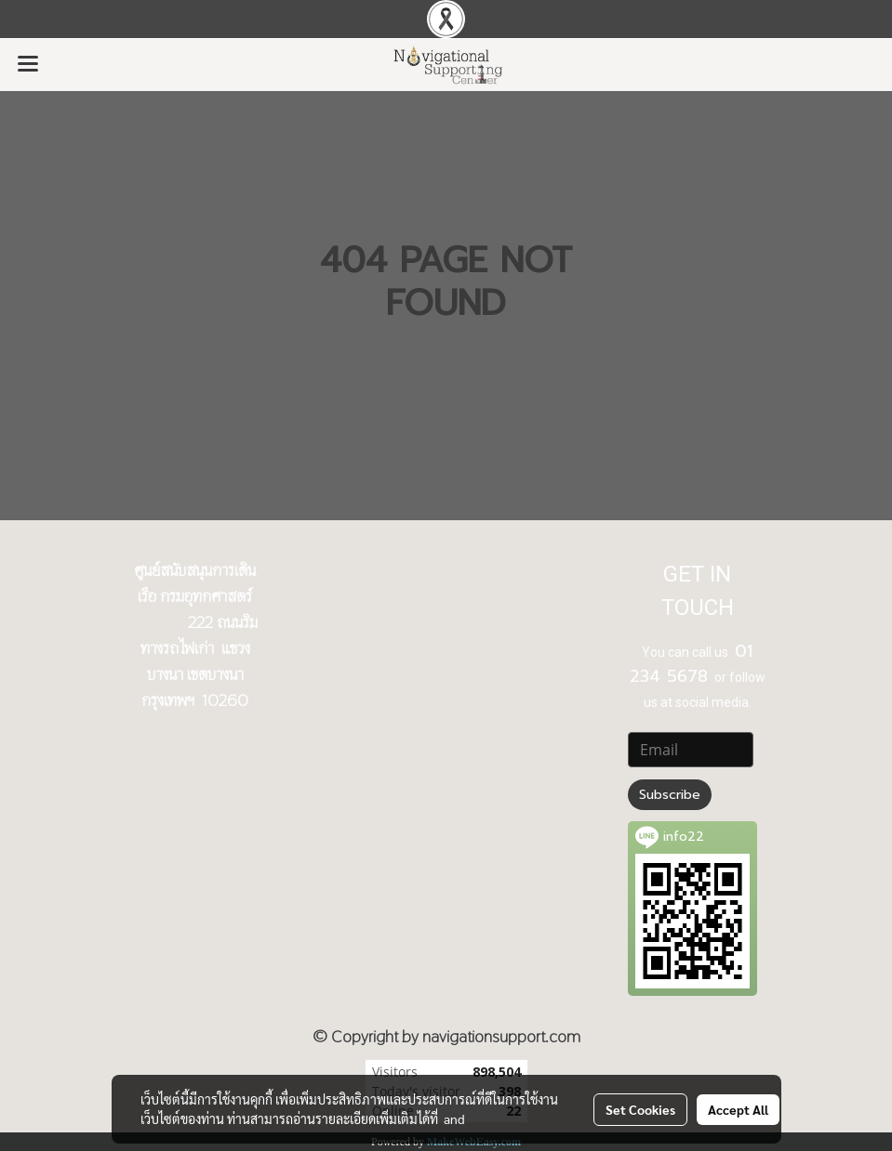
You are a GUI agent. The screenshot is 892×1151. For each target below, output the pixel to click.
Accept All (738, 1109)
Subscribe (669, 794)
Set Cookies (640, 1109)
